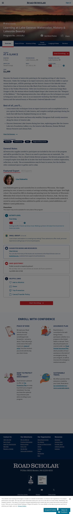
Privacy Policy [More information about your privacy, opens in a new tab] (22, 506)
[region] (36, 505)
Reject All (64, 510)
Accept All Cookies (50, 510)
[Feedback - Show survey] (62, 512)
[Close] (70, 499)
